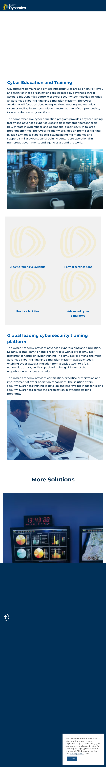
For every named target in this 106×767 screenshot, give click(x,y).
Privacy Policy (77, 753)
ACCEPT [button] (71, 758)
